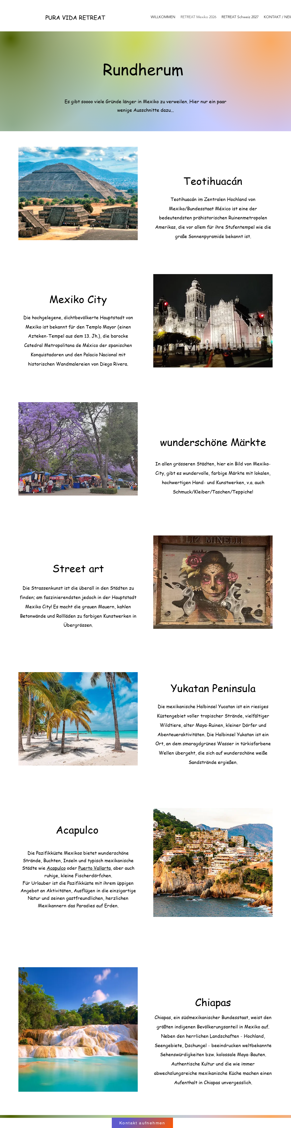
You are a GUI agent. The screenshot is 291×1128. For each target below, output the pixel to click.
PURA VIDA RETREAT (75, 17)
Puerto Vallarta (94, 868)
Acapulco (56, 868)
